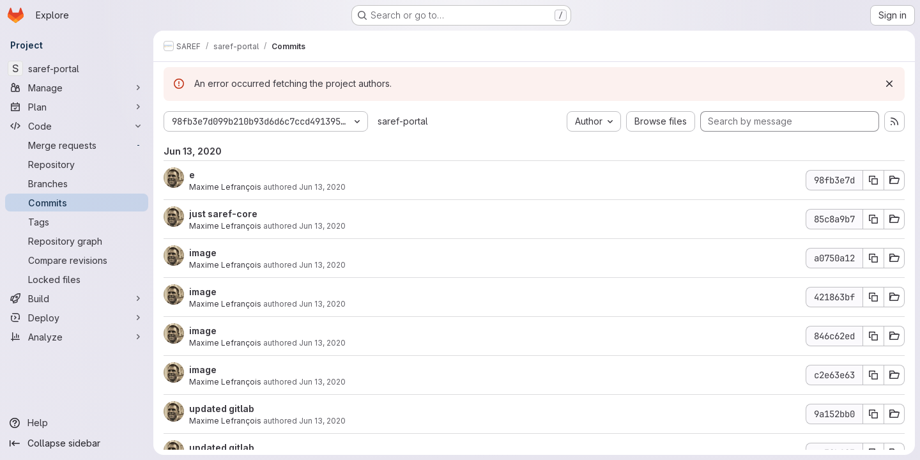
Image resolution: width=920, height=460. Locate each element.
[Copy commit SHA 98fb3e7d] (873, 180)
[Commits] (76, 202)
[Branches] (76, 183)
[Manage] (76, 87)
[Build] (76, 298)
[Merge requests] (76, 145)
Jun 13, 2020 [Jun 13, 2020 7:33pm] (322, 382)
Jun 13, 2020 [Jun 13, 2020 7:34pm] (322, 343)
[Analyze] (76, 337)
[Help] (76, 423)
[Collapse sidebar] (76, 443)
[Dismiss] (889, 83)
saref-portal (403, 121)
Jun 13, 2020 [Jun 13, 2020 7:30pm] (322, 420)
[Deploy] (76, 317)
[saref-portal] (76, 68)
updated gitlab (221, 408)
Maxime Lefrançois (225, 187)
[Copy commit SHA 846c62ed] (873, 336)
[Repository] (76, 164)
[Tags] (76, 222)
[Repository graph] (76, 241)
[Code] (76, 126)
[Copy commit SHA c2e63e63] (873, 375)
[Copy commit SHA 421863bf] (873, 297)
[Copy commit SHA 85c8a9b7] (873, 219)
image (203, 252)
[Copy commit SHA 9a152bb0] (873, 414)
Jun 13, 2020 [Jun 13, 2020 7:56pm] (322, 187)
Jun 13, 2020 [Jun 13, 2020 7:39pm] (322, 265)
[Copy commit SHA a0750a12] (873, 258)
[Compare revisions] (76, 260)
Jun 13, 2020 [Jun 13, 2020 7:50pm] (322, 226)
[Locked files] (76, 279)
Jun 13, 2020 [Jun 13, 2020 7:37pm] (322, 304)
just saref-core (223, 213)
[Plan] (76, 107)
